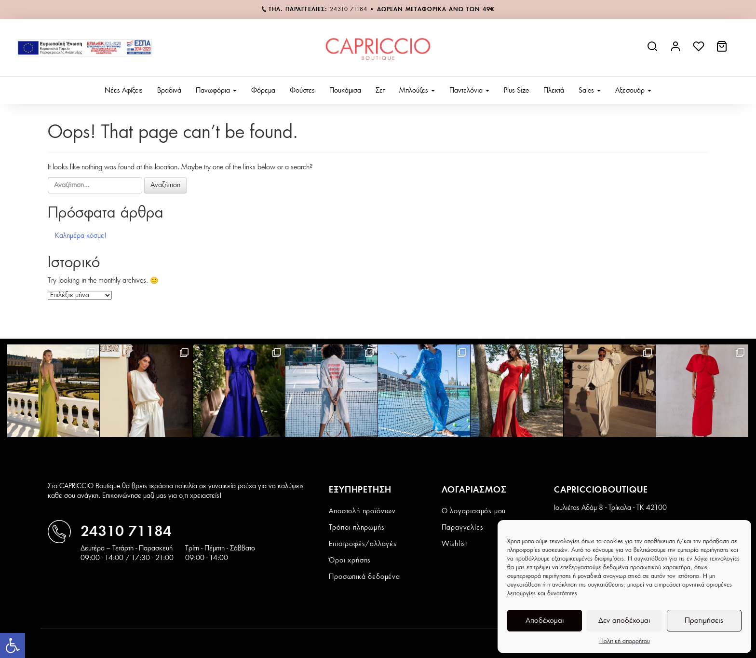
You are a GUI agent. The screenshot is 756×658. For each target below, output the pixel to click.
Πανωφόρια (216, 90)
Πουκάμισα (345, 90)
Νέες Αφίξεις (124, 90)
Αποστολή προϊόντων (362, 511)
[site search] (653, 50)
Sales (590, 90)
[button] (12, 645)
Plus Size (516, 90)
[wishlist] (699, 50)
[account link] (676, 50)
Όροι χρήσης (350, 560)
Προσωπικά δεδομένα (364, 577)
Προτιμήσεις (704, 620)
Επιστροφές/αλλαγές (362, 544)
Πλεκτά (553, 90)
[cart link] (722, 50)
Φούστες (302, 90)
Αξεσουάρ (633, 90)
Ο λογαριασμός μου (474, 511)
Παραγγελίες (463, 527)
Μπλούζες (417, 90)
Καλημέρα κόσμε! (81, 236)
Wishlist (454, 544)
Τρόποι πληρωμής (356, 527)
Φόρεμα (263, 90)
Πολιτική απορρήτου (624, 641)
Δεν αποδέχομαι (624, 620)
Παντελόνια (469, 90)
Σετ (380, 90)
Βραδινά (169, 90)
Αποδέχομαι (545, 620)
